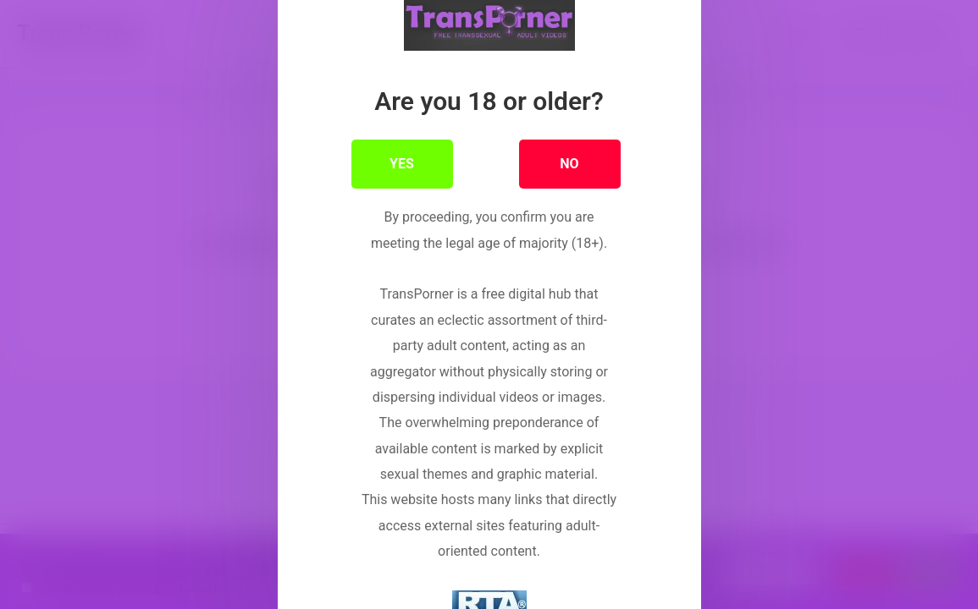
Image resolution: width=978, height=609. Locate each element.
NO (569, 181)
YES (402, 181)
